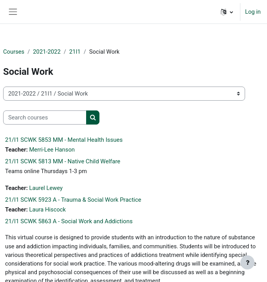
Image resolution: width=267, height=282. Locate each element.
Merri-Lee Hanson (51, 149)
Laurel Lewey (46, 188)
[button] (226, 12)
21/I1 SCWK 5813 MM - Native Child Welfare (62, 161)
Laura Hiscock (47, 209)
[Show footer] (247, 262)
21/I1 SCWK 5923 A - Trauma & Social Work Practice (73, 199)
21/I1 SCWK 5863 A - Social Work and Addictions (69, 221)
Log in (253, 11)
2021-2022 (46, 51)
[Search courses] (45, 117)
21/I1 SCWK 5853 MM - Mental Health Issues (64, 139)
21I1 (75, 51)
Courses (13, 51)
